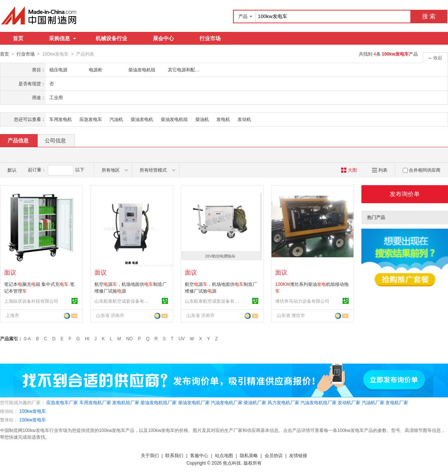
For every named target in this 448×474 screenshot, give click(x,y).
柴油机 (202, 119)
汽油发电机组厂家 (318, 402)
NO (129, 338)
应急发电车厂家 (62, 402)
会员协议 (274, 455)
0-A (27, 338)
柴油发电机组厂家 (158, 402)
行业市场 (210, 38)
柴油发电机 (142, 119)
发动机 (244, 119)
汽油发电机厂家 (226, 402)
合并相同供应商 (421, 169)
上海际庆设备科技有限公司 (31, 300)
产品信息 (18, 140)
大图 (349, 169)
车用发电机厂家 (95, 402)
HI (87, 338)
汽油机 (116, 119)
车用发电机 (60, 119)
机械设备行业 (111, 38)
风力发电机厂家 (283, 402)
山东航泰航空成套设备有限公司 (122, 300)
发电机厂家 (397, 402)
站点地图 (224, 455)
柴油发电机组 (174, 119)
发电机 (223, 119)
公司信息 (55, 140)
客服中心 (199, 455)
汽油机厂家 (373, 402)
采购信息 (62, 38)
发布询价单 (405, 193)
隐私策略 (249, 455)
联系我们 (174, 455)
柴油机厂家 (255, 402)
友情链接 (298, 455)
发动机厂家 (349, 402)
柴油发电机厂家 (194, 402)
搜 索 (429, 16)
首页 (18, 38)
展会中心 (163, 38)
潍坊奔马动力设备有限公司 (302, 300)
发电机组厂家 (125, 402)
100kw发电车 (32, 411)
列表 (379, 169)
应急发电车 (90, 119)
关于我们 (150, 455)
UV (181, 338)
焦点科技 (232, 462)
